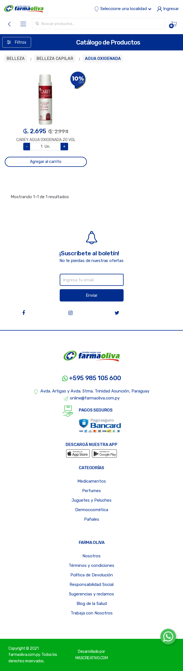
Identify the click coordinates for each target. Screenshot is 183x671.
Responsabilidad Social (91, 584)
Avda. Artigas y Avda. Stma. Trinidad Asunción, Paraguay (91, 391)
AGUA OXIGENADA (103, 58)
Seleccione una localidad (122, 8)
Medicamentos (91, 481)
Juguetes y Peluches (91, 500)
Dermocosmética (91, 509)
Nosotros (91, 555)
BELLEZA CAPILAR (54, 58)
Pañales (91, 519)
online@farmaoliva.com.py (91, 398)
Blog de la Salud (92, 603)
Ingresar (168, 8)
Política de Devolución (91, 575)
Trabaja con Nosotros (92, 613)
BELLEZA (15, 58)
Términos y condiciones (91, 565)
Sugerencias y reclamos (91, 594)
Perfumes (91, 490)
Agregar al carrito (45, 161)
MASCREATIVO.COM (91, 658)
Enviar (92, 295)
